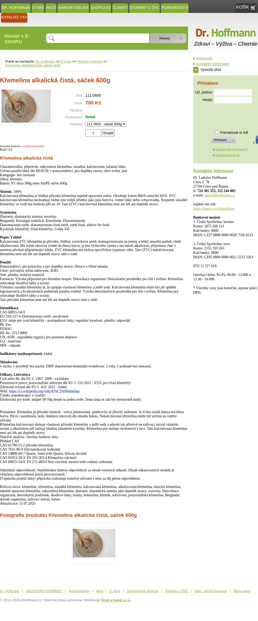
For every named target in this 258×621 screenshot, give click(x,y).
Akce (51, 7)
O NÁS (38, 7)
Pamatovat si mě (234, 132)
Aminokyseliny (73, 7)
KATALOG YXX (14, 17)
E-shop (66, 61)
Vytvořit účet (207, 70)
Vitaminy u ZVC (144, 7)
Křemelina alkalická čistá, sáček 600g (33, 65)
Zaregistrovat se (228, 155)
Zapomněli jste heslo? (232, 149)
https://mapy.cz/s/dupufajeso (214, 208)
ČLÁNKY (120, 7)
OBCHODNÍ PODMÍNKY (44, 591)
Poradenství (174, 7)
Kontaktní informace (212, 64)
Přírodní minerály (89, 61)
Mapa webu (242, 591)
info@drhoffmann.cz (219, 195)
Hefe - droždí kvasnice (210, 591)
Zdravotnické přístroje (142, 591)
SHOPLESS (101, 7)
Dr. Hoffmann (16, 7)
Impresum (204, 58)
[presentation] (218, 114)
